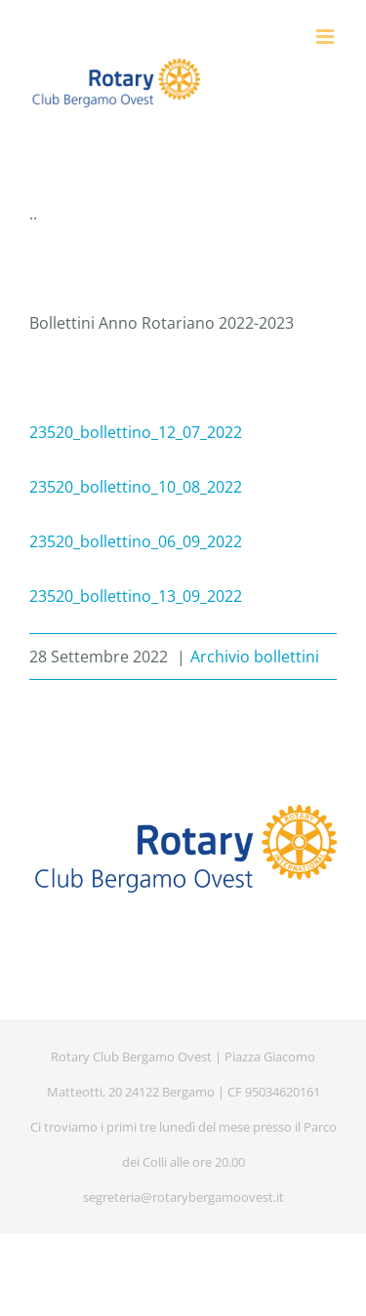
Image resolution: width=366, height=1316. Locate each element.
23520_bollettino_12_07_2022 (135, 432)
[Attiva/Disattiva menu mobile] (326, 36)
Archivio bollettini (254, 656)
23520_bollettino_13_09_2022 (135, 596)
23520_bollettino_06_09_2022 (135, 541)
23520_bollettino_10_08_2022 (135, 487)
